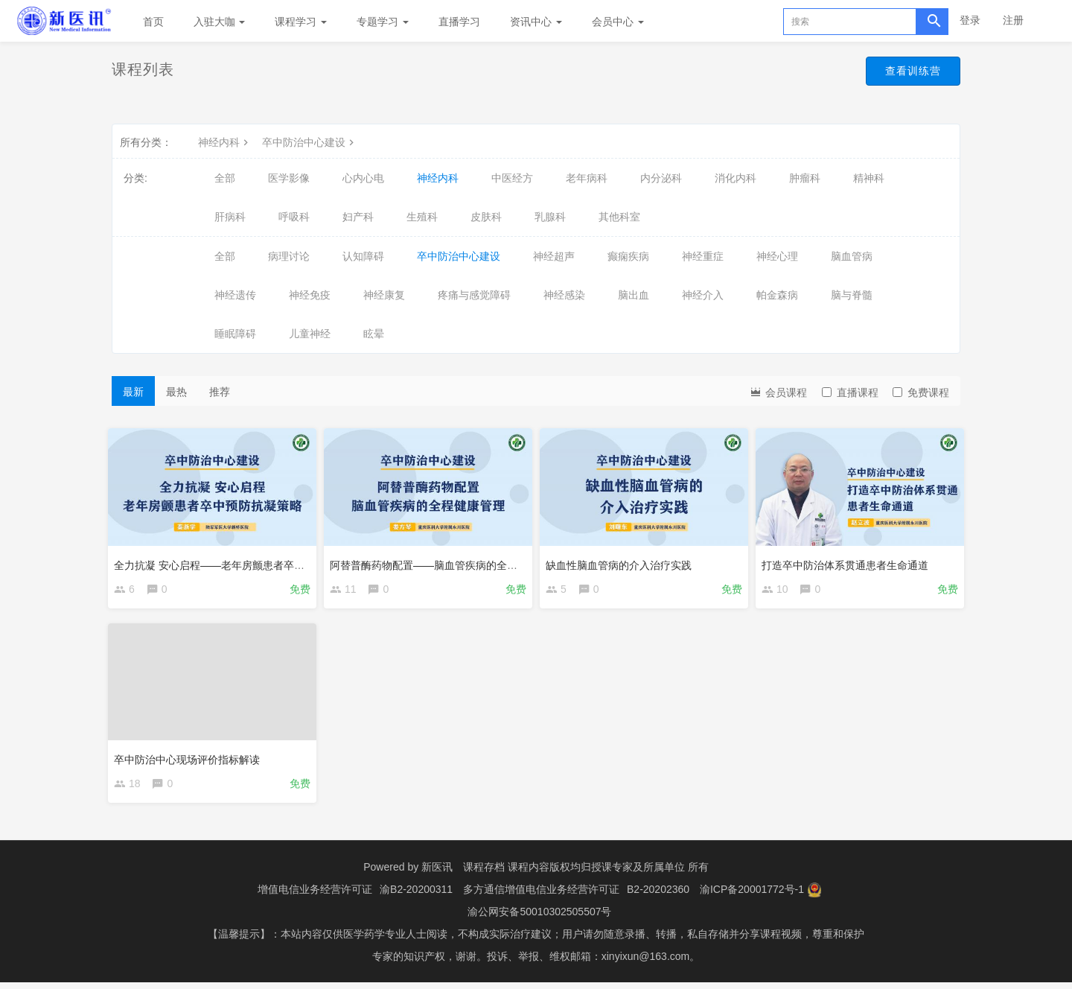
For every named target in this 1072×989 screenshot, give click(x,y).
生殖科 (422, 217)
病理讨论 (289, 256)
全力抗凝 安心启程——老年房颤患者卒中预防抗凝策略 (244, 561)
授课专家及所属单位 (638, 874)
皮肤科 (486, 217)
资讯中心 (536, 22)
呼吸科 (294, 217)
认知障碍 (363, 256)
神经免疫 (310, 295)
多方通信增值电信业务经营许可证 (541, 896)
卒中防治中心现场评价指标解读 (191, 759)
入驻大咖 (220, 22)
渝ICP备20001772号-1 (752, 896)
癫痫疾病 (628, 256)
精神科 (868, 178)
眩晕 (373, 334)
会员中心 (618, 22)
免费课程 (921, 392)
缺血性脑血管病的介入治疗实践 (622, 561)
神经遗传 (235, 295)
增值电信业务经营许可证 (315, 896)
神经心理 (777, 256)
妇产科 (358, 217)
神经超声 (554, 256)
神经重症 (703, 256)
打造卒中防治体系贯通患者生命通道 (848, 561)
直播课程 (850, 392)
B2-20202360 (658, 896)
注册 (1013, 20)
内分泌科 (661, 178)
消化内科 (735, 178)
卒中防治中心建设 (309, 142)
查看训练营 (906, 73)
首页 (153, 22)
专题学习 (383, 22)
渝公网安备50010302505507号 (539, 918)
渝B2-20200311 (416, 896)
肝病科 (230, 217)
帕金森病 (777, 295)
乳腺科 (550, 217)
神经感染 (564, 295)
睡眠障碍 (235, 334)
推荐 (219, 392)
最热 (176, 392)
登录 (970, 20)
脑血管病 (851, 256)
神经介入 (703, 295)
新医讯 (437, 874)
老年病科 (586, 178)
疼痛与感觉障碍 (474, 295)
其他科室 (619, 217)
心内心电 (363, 178)
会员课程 (778, 391)
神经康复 (384, 295)
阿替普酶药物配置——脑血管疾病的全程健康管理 (448, 561)
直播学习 (459, 22)
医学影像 (289, 178)
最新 (133, 392)
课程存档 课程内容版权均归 (527, 874)
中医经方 (512, 178)
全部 (224, 178)
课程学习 (301, 22)
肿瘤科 (804, 178)
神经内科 (225, 142)
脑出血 (633, 295)
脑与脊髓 (851, 295)
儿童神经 (310, 334)
